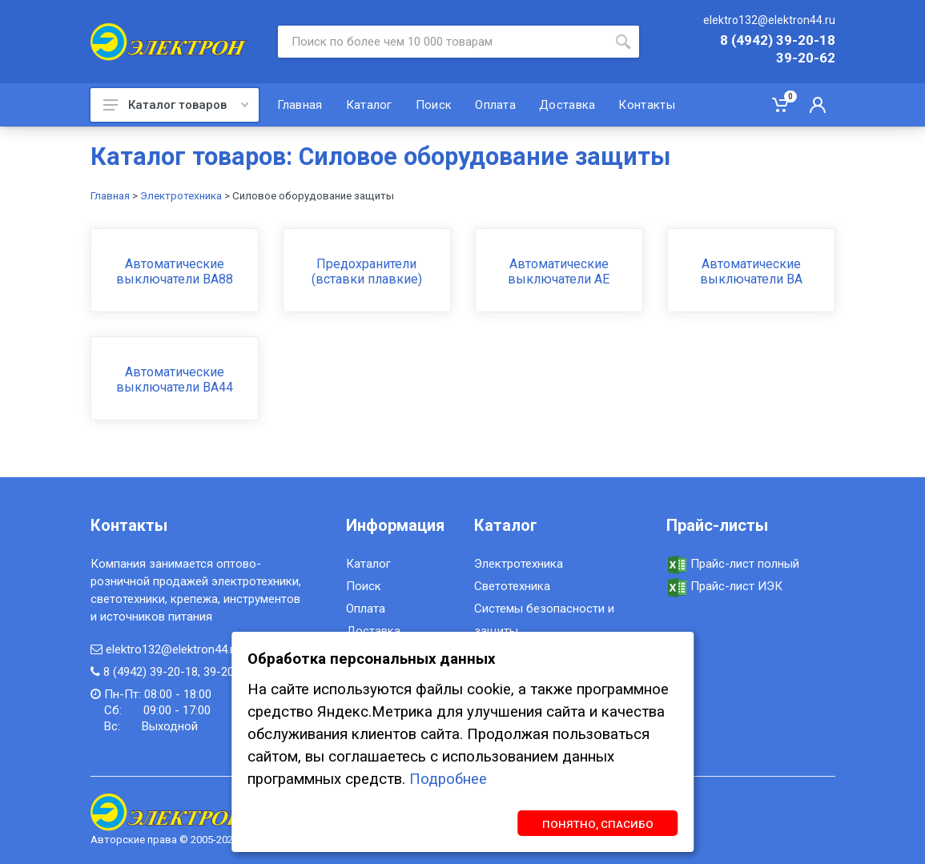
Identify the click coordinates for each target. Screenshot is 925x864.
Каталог (368, 564)
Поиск (363, 586)
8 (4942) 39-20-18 (777, 41)
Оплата (365, 608)
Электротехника (181, 196)
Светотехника (512, 586)
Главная (110, 196)
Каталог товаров (175, 105)
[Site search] (442, 42)
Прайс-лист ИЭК (724, 586)
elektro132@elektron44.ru (769, 20)
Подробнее (448, 779)
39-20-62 (805, 58)
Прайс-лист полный (732, 564)
